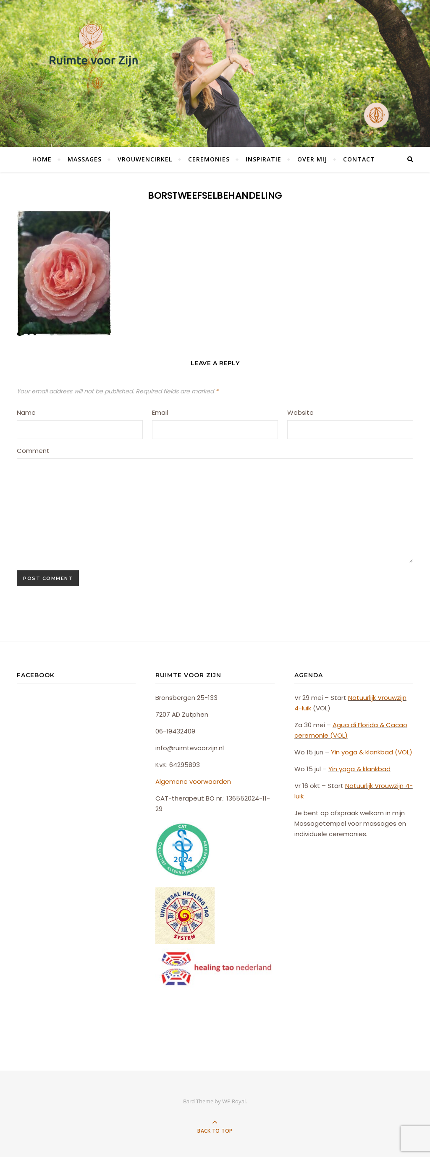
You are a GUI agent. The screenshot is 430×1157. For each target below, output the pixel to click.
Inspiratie (263, 159)
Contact (359, 159)
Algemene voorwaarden (193, 781)
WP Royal (234, 1101)
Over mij (312, 159)
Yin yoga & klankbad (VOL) (371, 752)
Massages (85, 159)
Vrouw (386, 697)
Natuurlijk (362, 697)
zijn (401, 697)
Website (300, 412)
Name (26, 412)
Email (160, 412)
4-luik (302, 708)
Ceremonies (209, 159)
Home (42, 159)
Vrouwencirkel (145, 159)
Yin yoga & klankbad (359, 768)
